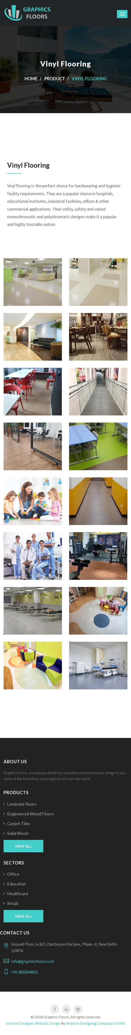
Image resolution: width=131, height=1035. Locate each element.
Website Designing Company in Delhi (95, 1023)
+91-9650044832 (24, 972)
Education (16, 883)
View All (23, 846)
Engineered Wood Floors (30, 813)
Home (31, 78)
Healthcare (17, 893)
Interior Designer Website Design (33, 1023)
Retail (12, 903)
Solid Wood (17, 833)
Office (13, 874)
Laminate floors (21, 804)
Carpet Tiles (18, 823)
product (54, 78)
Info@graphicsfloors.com (32, 961)
